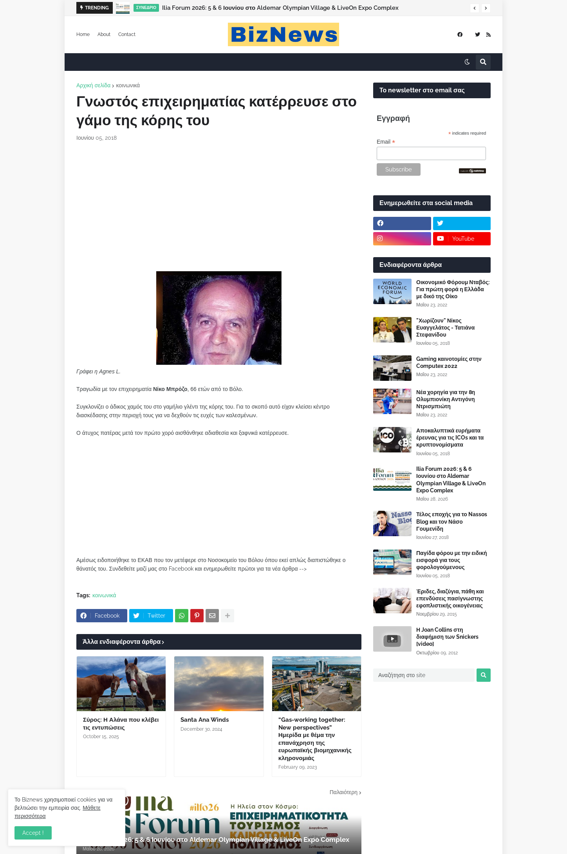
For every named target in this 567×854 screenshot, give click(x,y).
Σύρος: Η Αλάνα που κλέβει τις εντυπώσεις (121, 723)
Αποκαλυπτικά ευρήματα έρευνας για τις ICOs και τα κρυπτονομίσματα (450, 437)
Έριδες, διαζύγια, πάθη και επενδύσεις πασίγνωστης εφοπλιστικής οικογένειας (450, 598)
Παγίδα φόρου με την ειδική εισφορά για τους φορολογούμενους (451, 560)
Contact (126, 34)
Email (386, 142)
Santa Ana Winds (205, 719)
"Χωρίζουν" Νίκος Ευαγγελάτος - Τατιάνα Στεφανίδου (445, 327)
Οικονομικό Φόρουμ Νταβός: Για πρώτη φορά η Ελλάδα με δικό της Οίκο (452, 289)
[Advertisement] (218, 206)
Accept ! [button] (33, 833)
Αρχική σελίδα (93, 85)
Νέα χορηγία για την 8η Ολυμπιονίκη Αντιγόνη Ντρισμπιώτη (445, 399)
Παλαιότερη (344, 792)
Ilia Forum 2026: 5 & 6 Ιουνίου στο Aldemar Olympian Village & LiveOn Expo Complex (280, 7)
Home (83, 34)
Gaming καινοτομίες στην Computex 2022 (449, 362)
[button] (474, 8)
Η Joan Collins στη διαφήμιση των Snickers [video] (447, 637)
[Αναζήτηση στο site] (424, 675)
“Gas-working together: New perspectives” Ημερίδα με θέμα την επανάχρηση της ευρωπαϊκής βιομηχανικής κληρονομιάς (315, 739)
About (104, 34)
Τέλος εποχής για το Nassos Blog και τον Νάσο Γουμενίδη (451, 521)
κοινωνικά (128, 85)
